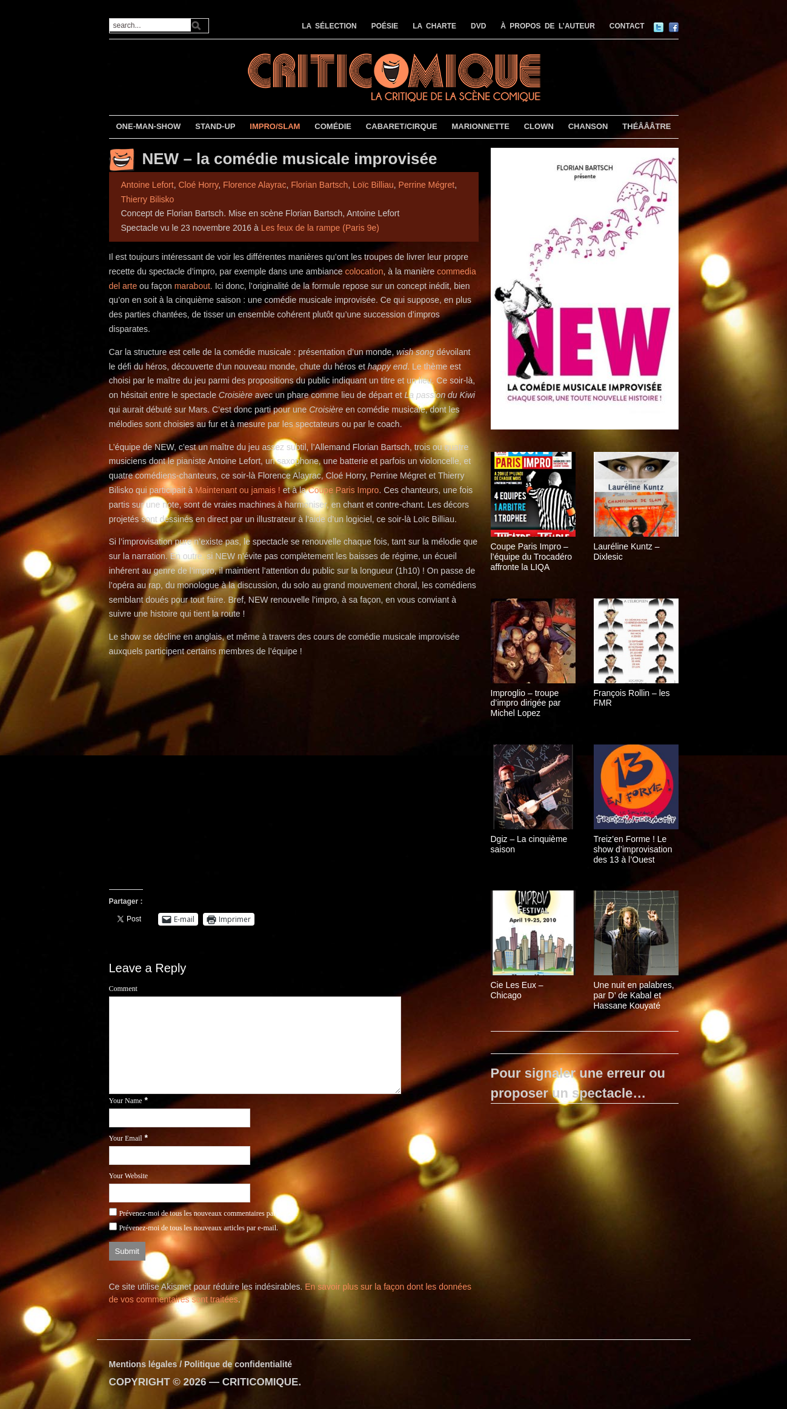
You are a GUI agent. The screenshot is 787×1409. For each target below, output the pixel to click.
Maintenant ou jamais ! (238, 490)
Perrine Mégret (427, 185)
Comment (123, 988)
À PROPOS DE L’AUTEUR (547, 26)
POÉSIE (385, 26)
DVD (478, 26)
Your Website (128, 1176)
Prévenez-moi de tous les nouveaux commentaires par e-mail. (208, 1213)
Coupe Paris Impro (343, 490)
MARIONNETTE (480, 126)
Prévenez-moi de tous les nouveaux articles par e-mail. (198, 1228)
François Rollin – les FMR (632, 698)
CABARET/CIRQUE (401, 126)
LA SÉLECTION (329, 26)
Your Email (125, 1138)
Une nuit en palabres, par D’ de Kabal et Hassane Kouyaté (634, 995)
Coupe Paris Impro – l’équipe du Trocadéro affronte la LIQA (532, 557)
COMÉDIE (332, 126)
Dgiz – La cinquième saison (529, 844)
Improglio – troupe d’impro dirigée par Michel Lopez (526, 703)
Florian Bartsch (319, 185)
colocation (364, 271)
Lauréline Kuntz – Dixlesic (627, 552)
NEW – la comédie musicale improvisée (289, 159)
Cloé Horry (198, 185)
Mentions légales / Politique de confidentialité (201, 1364)
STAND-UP (215, 126)
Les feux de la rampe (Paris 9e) (320, 228)
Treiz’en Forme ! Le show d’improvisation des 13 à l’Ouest (633, 849)
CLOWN (539, 126)
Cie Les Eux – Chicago (517, 990)
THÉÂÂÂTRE (646, 126)
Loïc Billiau (373, 185)
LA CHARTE (434, 26)
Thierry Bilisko (147, 199)
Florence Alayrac (254, 185)
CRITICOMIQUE (260, 1382)
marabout (192, 286)
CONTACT (627, 26)
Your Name (125, 1100)
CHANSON (588, 126)
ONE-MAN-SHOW (148, 126)
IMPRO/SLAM (275, 126)
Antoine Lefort (147, 185)
